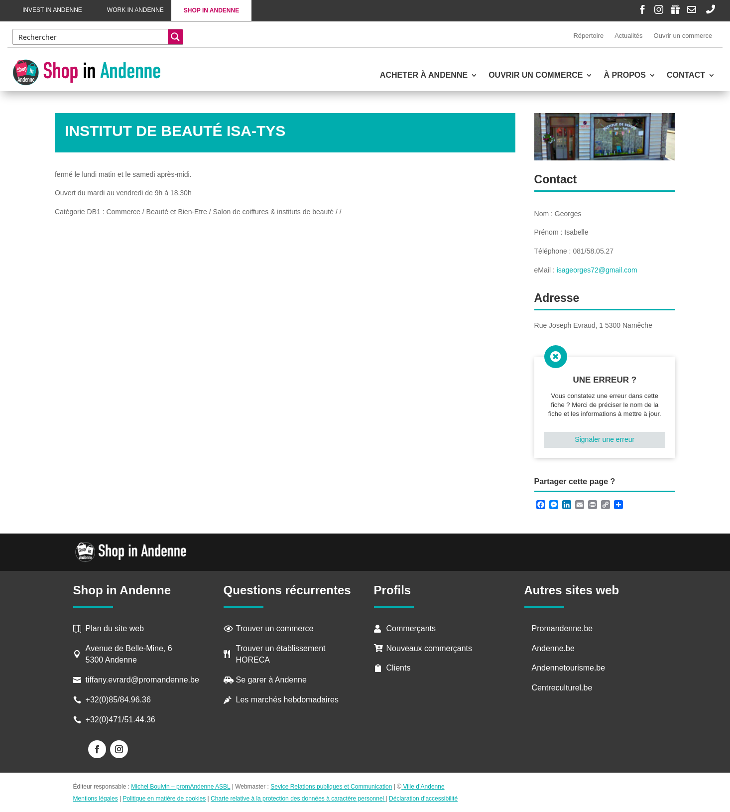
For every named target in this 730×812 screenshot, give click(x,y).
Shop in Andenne (211, 10)
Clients (398, 668)
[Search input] (91, 37)
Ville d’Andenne (423, 786)
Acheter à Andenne (424, 75)
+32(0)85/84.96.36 (118, 699)
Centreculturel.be (562, 687)
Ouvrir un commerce (683, 35)
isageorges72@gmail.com (597, 270)
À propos (624, 75)
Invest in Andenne (52, 9)
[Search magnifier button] (175, 36)
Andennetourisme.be (569, 668)
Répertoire (588, 35)
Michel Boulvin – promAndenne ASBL (180, 786)
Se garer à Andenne (271, 680)
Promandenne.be (562, 628)
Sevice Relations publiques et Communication (331, 786)
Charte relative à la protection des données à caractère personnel (298, 798)
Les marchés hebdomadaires (287, 699)
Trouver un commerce (275, 628)
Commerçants (411, 628)
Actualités (628, 35)
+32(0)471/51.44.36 (122, 719)
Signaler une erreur (604, 439)
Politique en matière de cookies (164, 798)
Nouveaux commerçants (429, 648)
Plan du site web (115, 628)
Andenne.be (553, 648)
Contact (686, 75)
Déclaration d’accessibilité (423, 798)
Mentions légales (95, 798)
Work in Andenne (135, 9)
